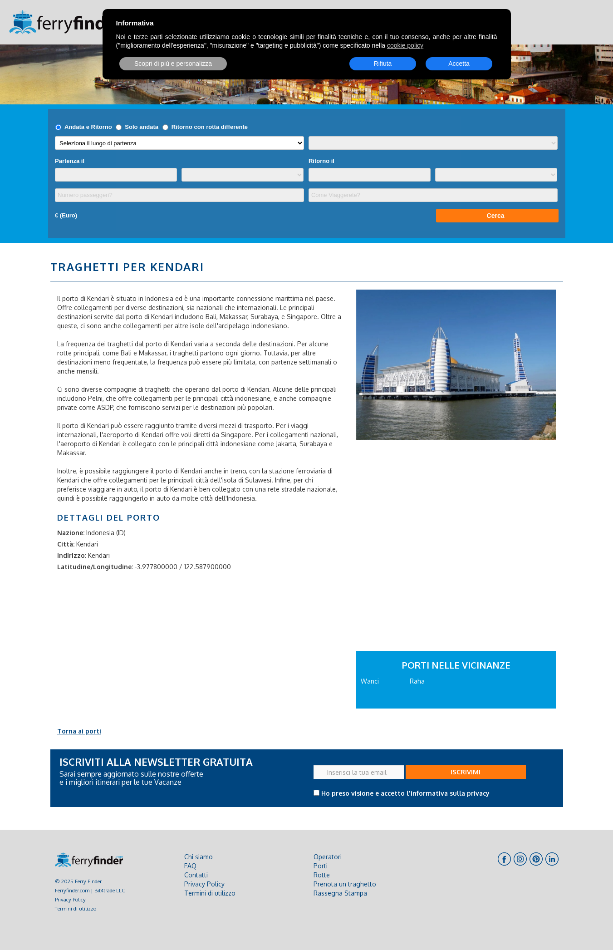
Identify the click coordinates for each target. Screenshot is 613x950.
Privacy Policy (70, 899)
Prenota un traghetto (345, 884)
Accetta (459, 63)
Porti (321, 866)
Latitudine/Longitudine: (95, 567)
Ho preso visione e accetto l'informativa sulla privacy (405, 793)
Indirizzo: (71, 555)
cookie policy (405, 45)
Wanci (370, 681)
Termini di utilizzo (75, 908)
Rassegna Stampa (340, 893)
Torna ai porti (79, 731)
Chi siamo (198, 857)
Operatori (328, 857)
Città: (65, 544)
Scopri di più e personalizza (173, 63)
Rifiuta (383, 63)
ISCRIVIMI (466, 772)
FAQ (190, 866)
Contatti (196, 875)
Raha (417, 681)
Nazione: (70, 533)
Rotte (322, 875)
